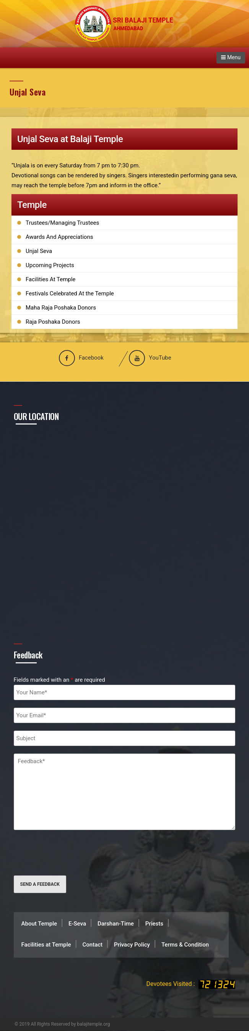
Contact (93, 944)
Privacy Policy (132, 944)
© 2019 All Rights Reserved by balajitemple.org (62, 1024)
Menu (231, 57)
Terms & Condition (185, 944)
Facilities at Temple (46, 944)
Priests (154, 923)
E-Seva (77, 923)
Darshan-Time (116, 923)
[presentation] (72, 852)
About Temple (39, 923)
